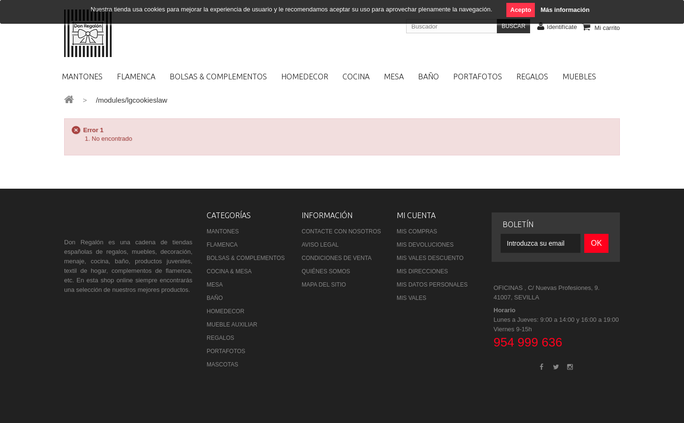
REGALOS (532, 76)
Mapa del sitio (324, 284)
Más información (565, 9)
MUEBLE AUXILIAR (232, 324)
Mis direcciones (422, 271)
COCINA (356, 76)
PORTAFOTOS (477, 76)
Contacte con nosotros (341, 231)
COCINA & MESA (229, 271)
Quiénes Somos (326, 271)
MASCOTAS (222, 364)
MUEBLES (579, 76)
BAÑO (428, 76)
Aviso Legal (320, 244)
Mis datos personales (432, 284)
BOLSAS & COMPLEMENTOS (218, 76)
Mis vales (411, 298)
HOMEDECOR (304, 76)
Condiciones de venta (336, 258)
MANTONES (82, 76)
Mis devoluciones (425, 244)
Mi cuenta (416, 215)
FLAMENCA (136, 76)
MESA (394, 76)
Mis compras (417, 231)
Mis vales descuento (430, 258)
